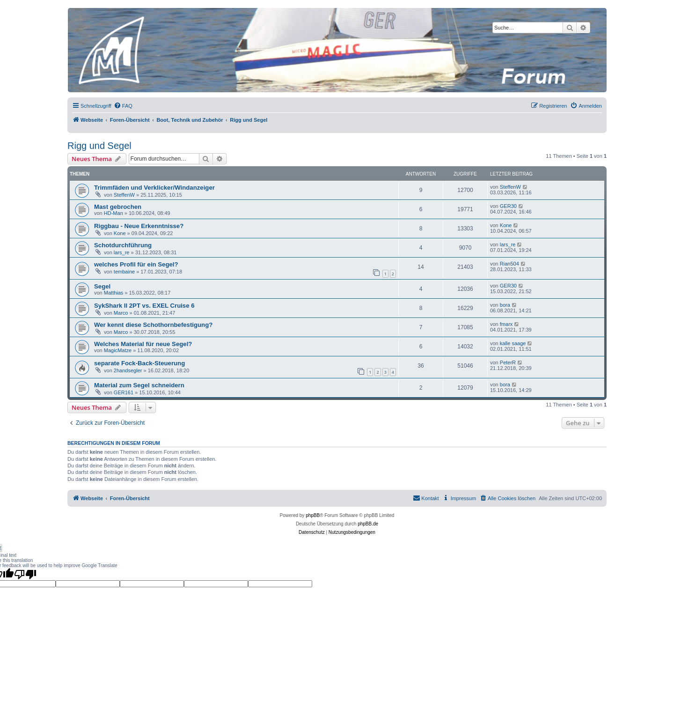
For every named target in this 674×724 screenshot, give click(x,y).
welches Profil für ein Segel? (136, 264)
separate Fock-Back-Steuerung (139, 363)
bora (505, 305)
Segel (102, 286)
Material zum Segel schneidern (139, 385)
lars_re (122, 252)
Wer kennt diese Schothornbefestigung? (153, 324)
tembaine (124, 271)
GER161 (123, 392)
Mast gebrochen (117, 206)
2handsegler (128, 370)
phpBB (313, 515)
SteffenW (124, 195)
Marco (121, 313)
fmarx (506, 324)
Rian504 (509, 263)
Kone (120, 233)
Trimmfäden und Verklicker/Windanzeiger (154, 187)
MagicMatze (118, 350)
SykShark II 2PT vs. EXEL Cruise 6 (144, 305)
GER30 (508, 206)
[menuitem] (123, 105)
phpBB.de (368, 523)
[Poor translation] (25, 574)
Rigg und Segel (99, 145)
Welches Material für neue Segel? (143, 343)
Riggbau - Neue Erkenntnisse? (138, 225)
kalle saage (513, 343)
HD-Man (113, 213)
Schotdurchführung (123, 245)
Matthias (114, 293)
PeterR (508, 362)
